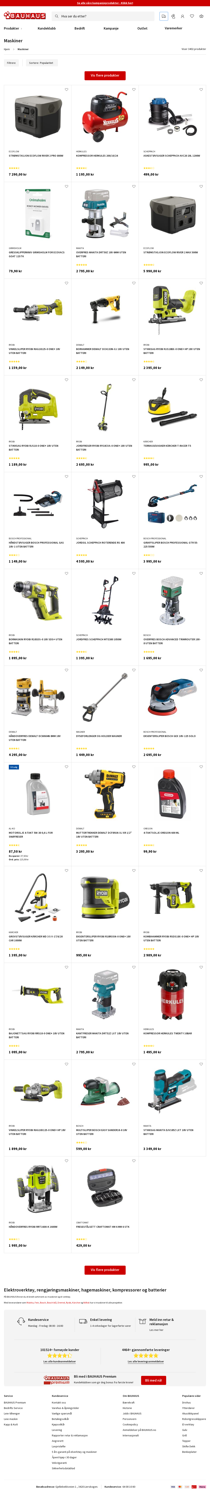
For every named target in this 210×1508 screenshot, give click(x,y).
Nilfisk (86, 1302)
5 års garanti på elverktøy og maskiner (74, 1452)
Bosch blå (52, 1302)
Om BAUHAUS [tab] (131, 1396)
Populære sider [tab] (191, 1396)
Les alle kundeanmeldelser (59, 1361)
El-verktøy (188, 1424)
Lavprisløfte (59, 1446)
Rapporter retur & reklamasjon (70, 1435)
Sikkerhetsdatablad (63, 1468)
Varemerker (173, 28)
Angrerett (57, 1441)
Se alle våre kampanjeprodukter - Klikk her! (105, 3)
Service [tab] (8, 1396)
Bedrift (80, 28)
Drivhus (186, 1402)
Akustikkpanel (190, 1413)
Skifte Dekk (189, 1446)
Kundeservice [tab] (60, 1396)
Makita (30, 1302)
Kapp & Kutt (11, 1424)
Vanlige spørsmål (62, 1413)
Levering (57, 1430)
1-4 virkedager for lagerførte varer (110, 1326)
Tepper (186, 1441)
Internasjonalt (131, 1435)
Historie (127, 1408)
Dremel (61, 1302)
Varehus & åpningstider (65, 1408)
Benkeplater (189, 1452)
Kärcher (76, 1302)
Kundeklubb (47, 28)
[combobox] (103, 16)
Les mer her (156, 1330)
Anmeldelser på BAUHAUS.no (139, 1430)
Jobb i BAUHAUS (132, 1413)
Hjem (7, 49)
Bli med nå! (153, 1380)
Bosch (43, 1302)
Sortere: (42, 63)
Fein (37, 1302)
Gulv (184, 1430)
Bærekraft (128, 1402)
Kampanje (111, 28)
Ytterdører (188, 1408)
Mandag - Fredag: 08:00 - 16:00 (45, 1326)
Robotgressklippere (194, 1419)
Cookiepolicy (130, 1424)
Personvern (129, 1419)
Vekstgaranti (59, 1463)
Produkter (11, 28)
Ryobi (68, 1302)
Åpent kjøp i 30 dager (64, 1457)
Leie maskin (11, 1419)
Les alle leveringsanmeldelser (146, 1361)
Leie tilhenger (12, 1413)
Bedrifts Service (13, 1408)
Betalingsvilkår (60, 1419)
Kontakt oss (59, 1402)
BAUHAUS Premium (15, 1402)
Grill (184, 1435)
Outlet (142, 28)
